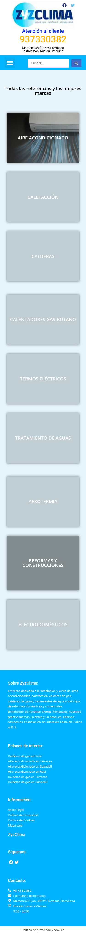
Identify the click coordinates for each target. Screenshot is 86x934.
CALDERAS (43, 256)
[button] (10, 62)
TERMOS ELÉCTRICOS (43, 379)
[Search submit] (76, 63)
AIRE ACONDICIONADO (43, 138)
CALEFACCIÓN (43, 197)
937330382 (43, 39)
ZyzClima (16, 834)
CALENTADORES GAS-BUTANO (43, 319)
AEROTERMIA (43, 501)
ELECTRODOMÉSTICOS (43, 624)
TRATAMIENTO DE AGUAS (43, 438)
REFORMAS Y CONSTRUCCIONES (43, 562)
